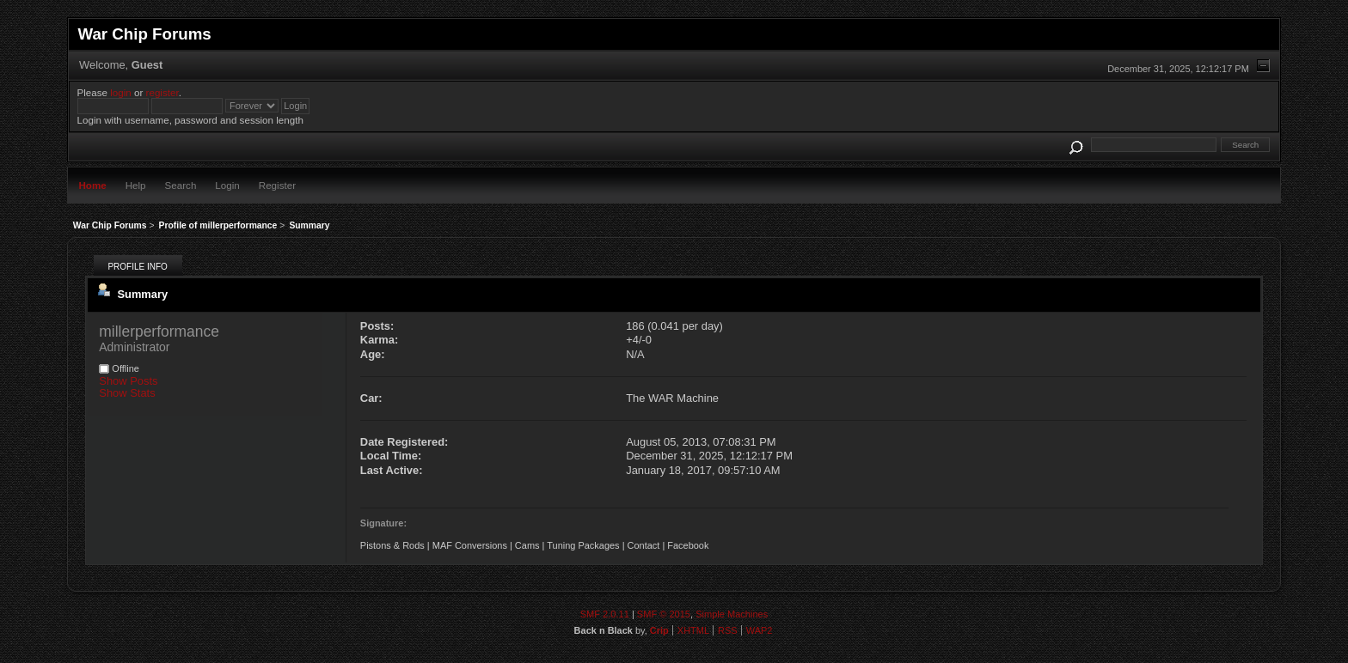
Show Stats (127, 392)
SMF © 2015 (663, 614)
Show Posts (128, 380)
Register (277, 185)
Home (92, 185)
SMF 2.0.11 (604, 614)
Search (181, 185)
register (162, 92)
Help (136, 185)
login (121, 92)
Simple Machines (731, 614)
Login (227, 185)
